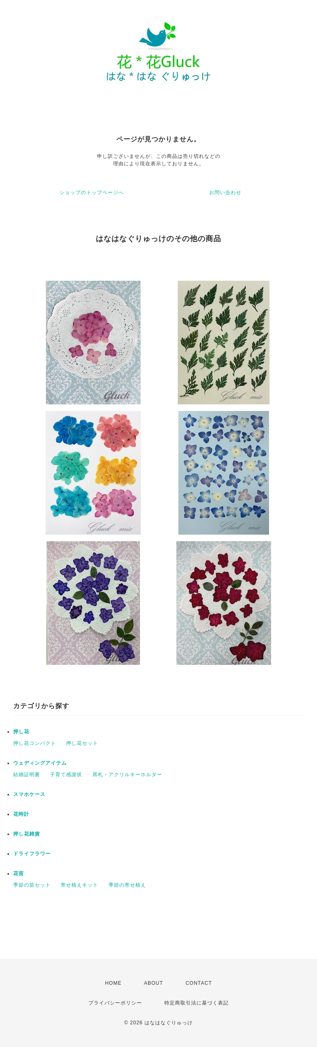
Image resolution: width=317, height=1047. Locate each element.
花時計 (21, 814)
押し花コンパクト (34, 743)
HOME (113, 983)
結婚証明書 (26, 774)
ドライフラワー (32, 854)
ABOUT (153, 983)
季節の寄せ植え (127, 885)
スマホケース (29, 794)
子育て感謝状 (66, 774)
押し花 (21, 732)
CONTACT (198, 983)
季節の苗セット (32, 885)
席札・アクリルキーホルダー (127, 774)
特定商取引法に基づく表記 (196, 1003)
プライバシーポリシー (115, 1003)
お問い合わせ (225, 192)
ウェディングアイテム (40, 763)
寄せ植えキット (79, 885)
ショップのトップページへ (91, 192)
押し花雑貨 (26, 834)
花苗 (18, 873)
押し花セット (82, 743)
